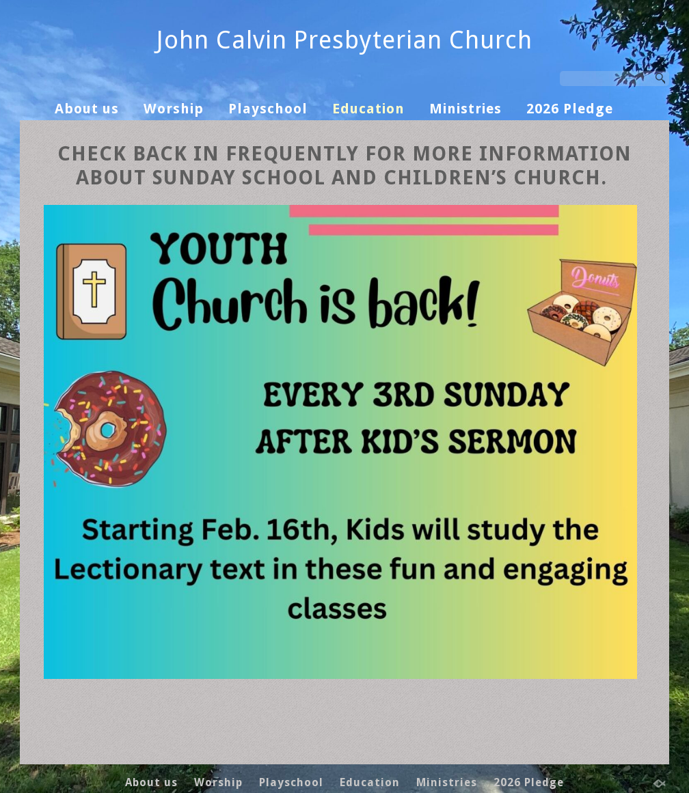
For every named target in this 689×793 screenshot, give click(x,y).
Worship (174, 108)
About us (87, 108)
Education (368, 108)
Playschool (268, 108)
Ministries (465, 108)
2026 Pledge (569, 108)
